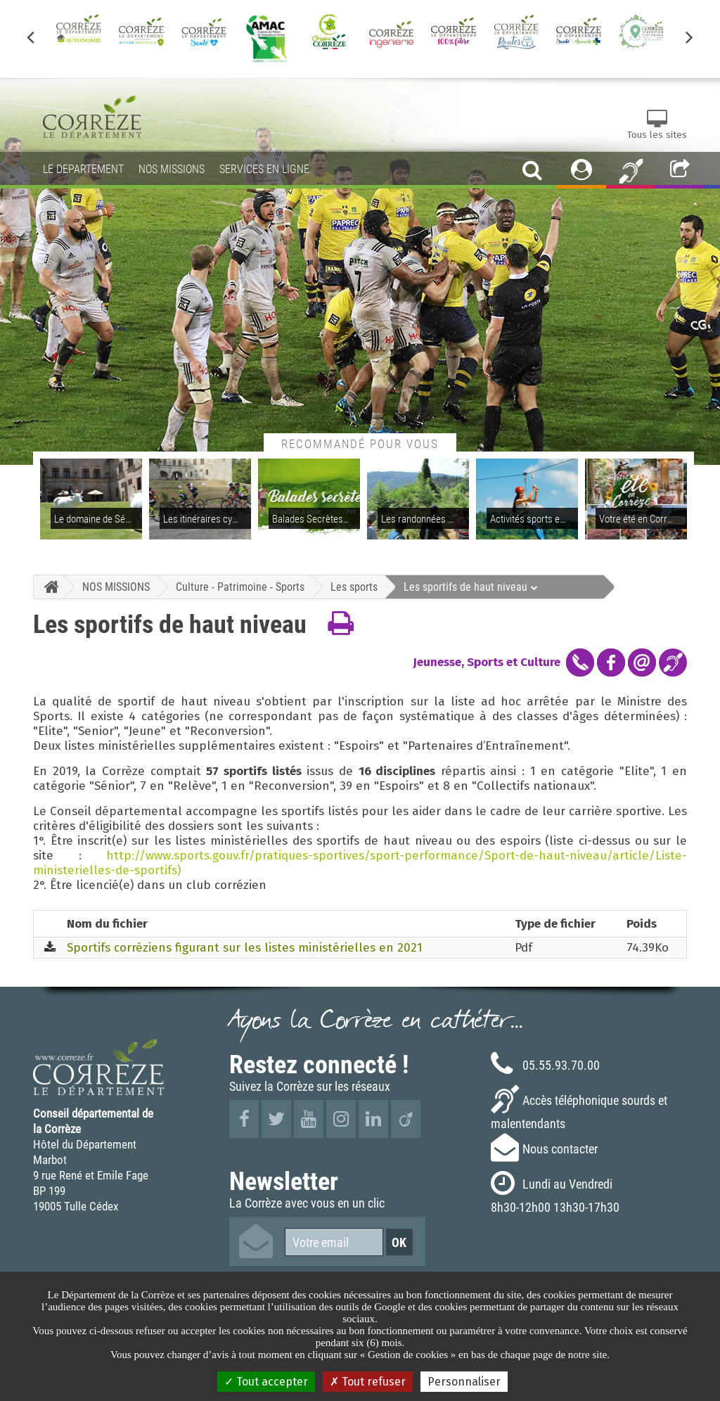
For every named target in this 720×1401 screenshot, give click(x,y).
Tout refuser (368, 1381)
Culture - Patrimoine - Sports (240, 586)
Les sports (354, 586)
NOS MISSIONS (116, 586)
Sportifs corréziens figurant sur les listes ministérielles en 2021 (245, 947)
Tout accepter (266, 1381)
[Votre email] (334, 1242)
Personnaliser (464, 1381)
